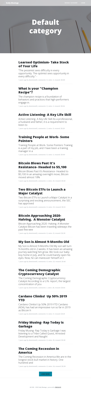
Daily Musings (12, 3)
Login (83, 3)
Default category (71, 3)
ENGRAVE (58, 387)
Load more (45, 374)
